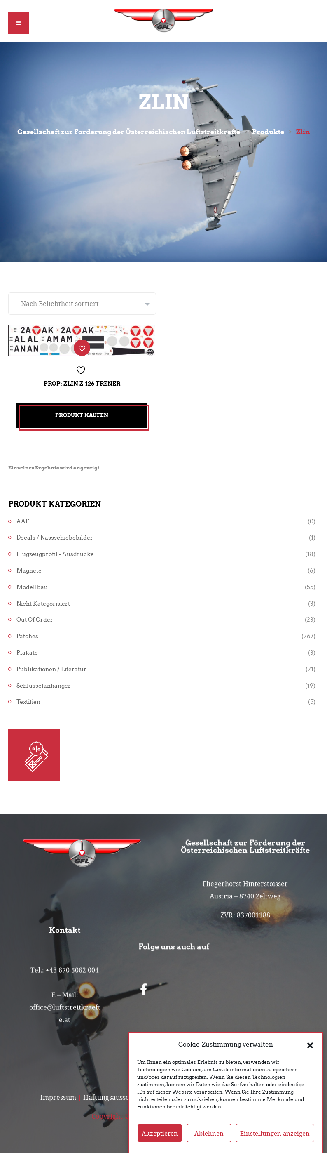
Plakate (27, 652)
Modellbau (32, 587)
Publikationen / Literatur (51, 669)
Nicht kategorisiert (43, 603)
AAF (22, 521)
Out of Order (34, 619)
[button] (310, 1058)
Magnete (29, 570)
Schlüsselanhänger (43, 685)
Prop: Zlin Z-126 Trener (82, 383)
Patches (27, 636)
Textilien (28, 701)
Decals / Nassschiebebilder (54, 537)
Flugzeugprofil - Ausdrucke (55, 554)
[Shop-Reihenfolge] (82, 303)
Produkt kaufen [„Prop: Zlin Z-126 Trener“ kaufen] (81, 415)
